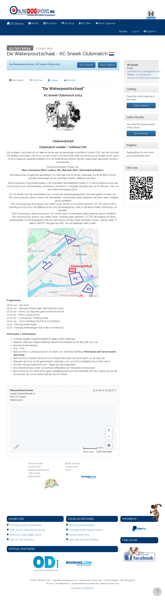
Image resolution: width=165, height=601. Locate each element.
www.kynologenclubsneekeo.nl (143, 78)
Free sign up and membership (25, 525)
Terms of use (88, 452)
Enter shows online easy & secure (27, 530)
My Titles (85, 23)
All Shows (15, 23)
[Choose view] (109, 445)
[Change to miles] (93, 448)
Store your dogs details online (25, 534)
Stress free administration (82, 525)
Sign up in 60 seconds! (22, 539)
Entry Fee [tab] (35, 80)
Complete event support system (86, 530)
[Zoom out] (109, 436)
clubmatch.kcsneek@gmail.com (144, 71)
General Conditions (83, 588)
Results (34, 23)
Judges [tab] (53, 80)
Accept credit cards (79, 534)
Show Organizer (105, 23)
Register (123, 31)
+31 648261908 (143, 74)
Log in (135, 31)
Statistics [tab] (70, 80)
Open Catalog (107, 65)
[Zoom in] (109, 430)
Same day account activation (84, 539)
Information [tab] (16, 80)
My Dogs (68, 23)
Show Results (86, 65)
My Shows (50, 23)
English (150, 31)
